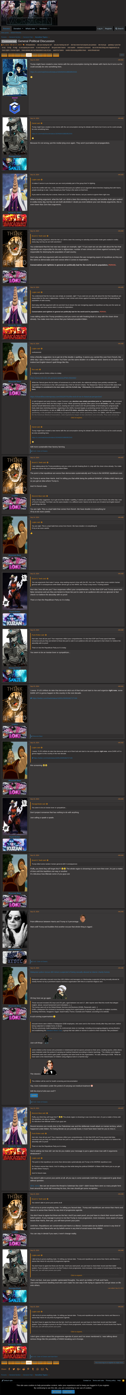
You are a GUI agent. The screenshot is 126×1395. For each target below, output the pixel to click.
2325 (29, 55)
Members (43, 28)
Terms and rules (98, 1380)
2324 (23, 55)
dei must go (102, 45)
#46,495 (120, 912)
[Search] (119, 28)
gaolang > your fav (114, 45)
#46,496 (120, 968)
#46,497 (120, 1108)
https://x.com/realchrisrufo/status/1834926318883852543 (53, 72)
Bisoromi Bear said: (39, 496)
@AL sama (34, 1186)
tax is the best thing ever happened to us (106, 47)
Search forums (16, 33)
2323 (17, 55)
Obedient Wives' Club (54, 1030)
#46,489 (120, 574)
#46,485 (120, 287)
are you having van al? (61, 45)
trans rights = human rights (11, 50)
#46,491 (120, 686)
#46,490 (120, 630)
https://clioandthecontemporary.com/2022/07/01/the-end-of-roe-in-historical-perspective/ (66, 397)
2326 (34, 55)
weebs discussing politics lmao (76, 50)
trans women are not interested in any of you (36, 50)
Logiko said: (36, 180)
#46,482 (120, 118)
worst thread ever (94, 50)
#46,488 (120, 517)
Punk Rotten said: (38, 635)
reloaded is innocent (83, 47)
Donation (17, 28)
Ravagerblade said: (39, 804)
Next (55, 55)
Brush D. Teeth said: (39, 236)
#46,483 (120, 175)
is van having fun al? (43, 47)
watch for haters (58, 50)
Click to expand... (77, 418)
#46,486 (120, 344)
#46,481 (120, 60)
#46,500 (120, 1307)
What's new (30, 28)
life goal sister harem (58, 47)
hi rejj (9, 47)
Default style (7, 1380)
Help (119, 1380)
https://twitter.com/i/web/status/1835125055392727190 (53, 698)
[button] (22, 28)
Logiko (15, 269)
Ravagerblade (15, 156)
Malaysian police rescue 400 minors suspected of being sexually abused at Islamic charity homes (70, 972)
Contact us (87, 1380)
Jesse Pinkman (14, 949)
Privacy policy (111, 1380)
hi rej (3, 47)
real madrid (71, 47)
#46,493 (120, 799)
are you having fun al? (44, 45)
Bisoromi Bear (14, 381)
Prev (4, 55)
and (45, 1356)
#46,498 (120, 1194)
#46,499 (120, 1250)
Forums (6, 28)
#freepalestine (30, 45)
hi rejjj (15, 47)
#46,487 (120, 457)
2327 (40, 55)
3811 (49, 55)
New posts (5, 33)
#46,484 (120, 231)
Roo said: (35, 369)
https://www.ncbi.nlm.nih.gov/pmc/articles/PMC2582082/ (53, 378)
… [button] (13, 55)
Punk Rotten (14, 611)
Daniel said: (36, 123)
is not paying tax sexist (26, 47)
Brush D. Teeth (14, 212)
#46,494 (120, 855)
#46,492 (120, 743)
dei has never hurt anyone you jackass (83, 45)
